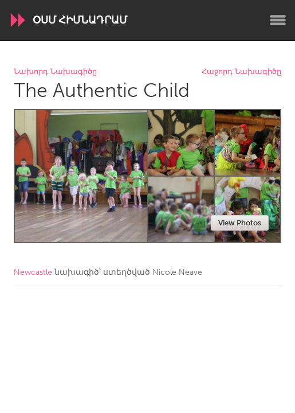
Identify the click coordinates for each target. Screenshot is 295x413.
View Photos (239, 223)
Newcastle (33, 272)
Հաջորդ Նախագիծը (241, 72)
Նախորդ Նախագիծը (55, 72)
